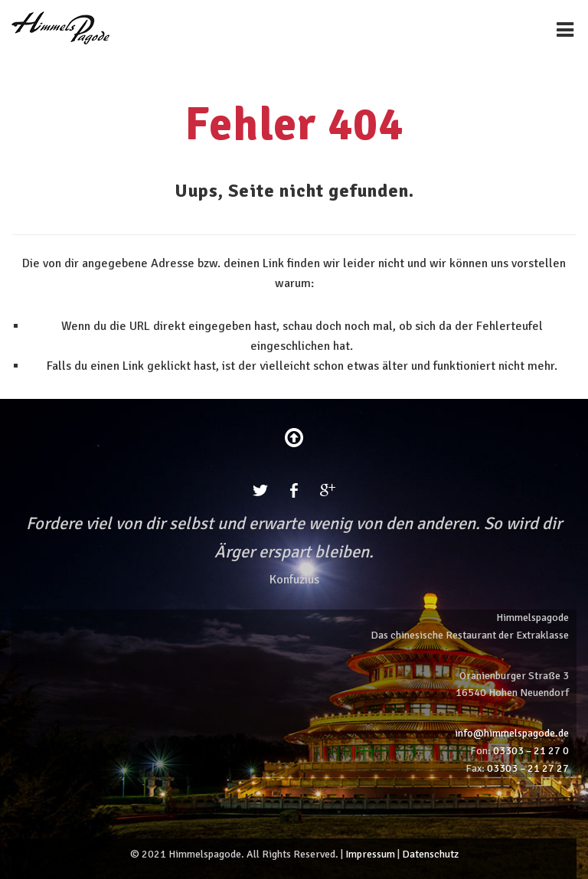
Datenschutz (430, 854)
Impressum (370, 854)
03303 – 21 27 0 (531, 750)
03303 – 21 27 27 (528, 768)
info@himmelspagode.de (512, 733)
